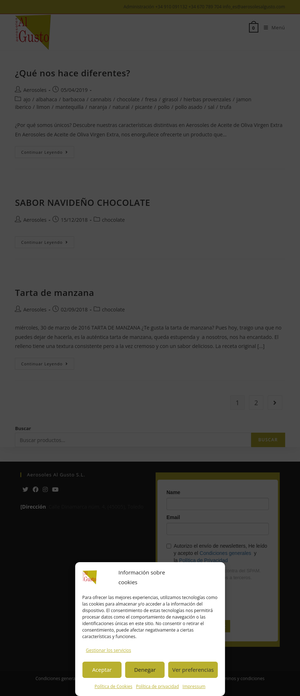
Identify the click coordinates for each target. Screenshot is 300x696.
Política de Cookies (113, 686)
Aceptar (102, 669)
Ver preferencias (193, 669)
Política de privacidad (157, 686)
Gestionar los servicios (108, 650)
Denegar (145, 669)
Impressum (193, 686)
